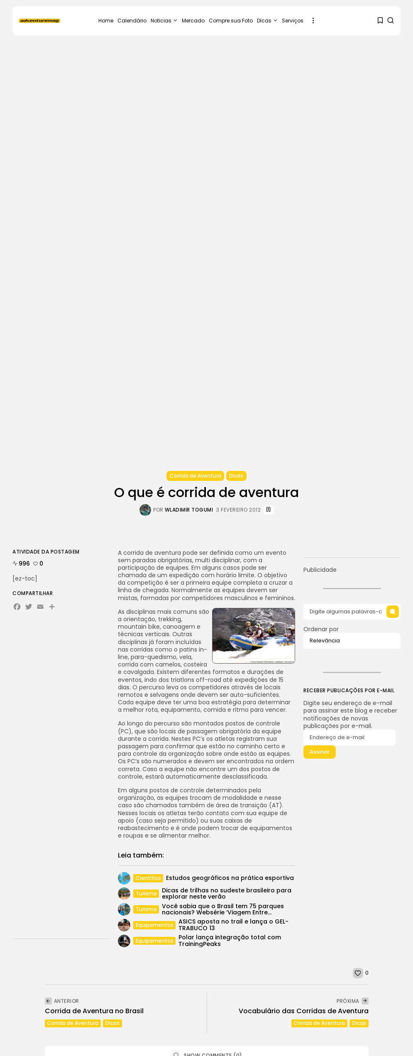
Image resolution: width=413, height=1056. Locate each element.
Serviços (292, 20)
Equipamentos (154, 925)
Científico (148, 878)
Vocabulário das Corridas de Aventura (304, 1011)
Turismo (145, 893)
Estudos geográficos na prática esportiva (229, 878)
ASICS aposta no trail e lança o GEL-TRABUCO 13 (233, 924)
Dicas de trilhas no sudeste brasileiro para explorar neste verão (226, 893)
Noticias (164, 20)
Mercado (193, 20)
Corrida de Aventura (195, 475)
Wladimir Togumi (189, 509)
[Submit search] (392, 612)
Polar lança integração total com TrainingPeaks (229, 940)
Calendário (132, 20)
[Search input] (352, 612)
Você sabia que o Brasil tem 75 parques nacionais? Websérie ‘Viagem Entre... (222, 909)
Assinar (320, 754)
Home (105, 20)
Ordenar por (352, 638)
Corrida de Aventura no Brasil (94, 1011)
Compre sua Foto (231, 20)
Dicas (267, 20)
